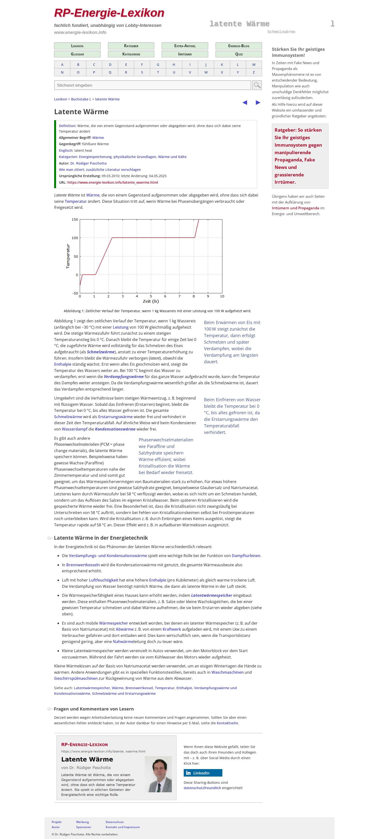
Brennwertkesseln (83, 564)
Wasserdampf (74, 429)
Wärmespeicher (113, 623)
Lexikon (77, 45)
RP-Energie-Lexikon (109, 12)
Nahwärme (123, 641)
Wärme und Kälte (172, 156)
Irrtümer (185, 54)
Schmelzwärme (101, 352)
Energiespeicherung (95, 156)
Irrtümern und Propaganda (295, 207)
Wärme (98, 137)
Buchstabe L (81, 99)
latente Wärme (107, 99)
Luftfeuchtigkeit (103, 580)
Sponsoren (83, 827)
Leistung (121, 327)
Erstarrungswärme (115, 416)
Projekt (57, 822)
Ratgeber (131, 45)
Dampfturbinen (246, 555)
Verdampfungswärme (124, 376)
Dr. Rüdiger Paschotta (88, 163)
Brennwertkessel (139, 688)
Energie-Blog (238, 45)
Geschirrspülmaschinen (76, 678)
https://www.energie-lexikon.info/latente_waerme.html (112, 182)
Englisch (66, 150)
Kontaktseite (227, 723)
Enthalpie (62, 364)
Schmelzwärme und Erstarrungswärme (124, 693)
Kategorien (131, 54)
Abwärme (125, 629)
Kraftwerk (172, 629)
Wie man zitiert (71, 169)
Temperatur (76, 201)
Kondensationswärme (115, 429)
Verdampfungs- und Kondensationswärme (108, 555)
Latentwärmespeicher (211, 595)
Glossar (77, 54)
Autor (56, 827)
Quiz (239, 54)
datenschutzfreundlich (202, 788)
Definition (67, 125)
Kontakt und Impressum (123, 827)
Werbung (82, 822)
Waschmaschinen (227, 672)
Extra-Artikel (185, 45)
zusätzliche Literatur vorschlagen (113, 169)
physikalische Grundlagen (135, 156)
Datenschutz (115, 822)
